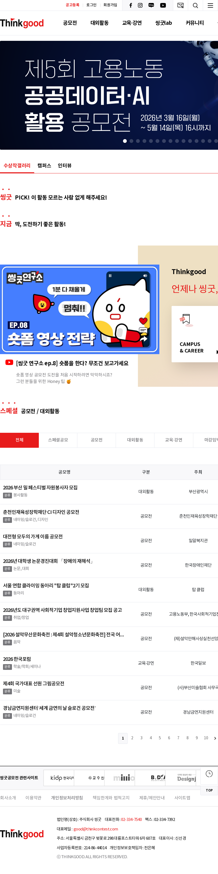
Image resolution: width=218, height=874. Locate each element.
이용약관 (34, 798)
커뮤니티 (195, 23)
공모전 (70, 23)
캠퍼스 (44, 166)
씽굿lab (163, 23)
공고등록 (73, 5)
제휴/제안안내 (152, 798)
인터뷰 (64, 166)
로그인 (91, 5)
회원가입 (110, 5)
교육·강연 (132, 23)
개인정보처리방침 (67, 798)
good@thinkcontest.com (95, 829)
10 (206, 738)
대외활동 (99, 23)
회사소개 (8, 798)
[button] (125, 141)
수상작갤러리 (17, 166)
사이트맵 (182, 798)
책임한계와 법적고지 (111, 798)
